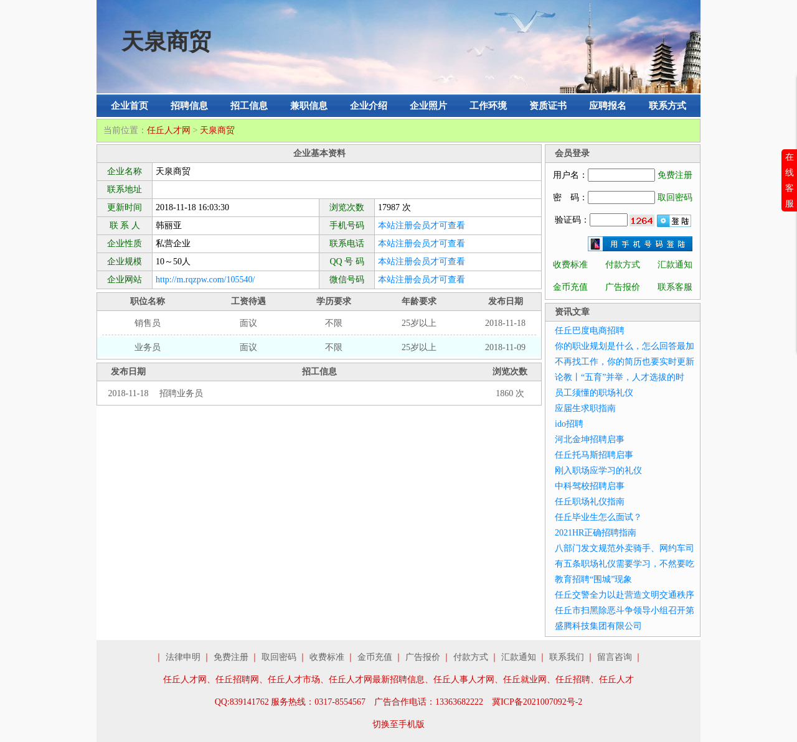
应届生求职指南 (585, 408)
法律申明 (183, 657)
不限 (333, 323)
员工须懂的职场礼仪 (594, 392)
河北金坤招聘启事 (590, 439)
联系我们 (566, 657)
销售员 (147, 323)
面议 (248, 323)
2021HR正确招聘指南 (595, 532)
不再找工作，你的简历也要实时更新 (624, 361)
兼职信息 (309, 106)
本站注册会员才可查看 (421, 225)
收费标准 (570, 264)
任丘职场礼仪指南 (590, 501)
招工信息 (249, 106)
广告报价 (622, 287)
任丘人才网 (169, 130)
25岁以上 (419, 323)
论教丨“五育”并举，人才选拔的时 (619, 377)
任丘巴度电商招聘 (590, 330)
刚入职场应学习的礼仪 (598, 470)
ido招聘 (569, 424)
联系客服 (675, 287)
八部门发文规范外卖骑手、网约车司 (624, 548)
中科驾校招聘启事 (590, 486)
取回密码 (675, 197)
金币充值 (570, 287)
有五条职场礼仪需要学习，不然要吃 (624, 563)
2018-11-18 (505, 323)
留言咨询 (614, 657)
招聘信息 (189, 106)
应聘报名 (607, 106)
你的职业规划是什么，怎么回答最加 (624, 346)
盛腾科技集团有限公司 (598, 626)
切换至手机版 (398, 724)
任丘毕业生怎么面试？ (598, 517)
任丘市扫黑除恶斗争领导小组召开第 (624, 610)
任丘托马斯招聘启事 (594, 455)
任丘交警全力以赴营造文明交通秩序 (624, 595)
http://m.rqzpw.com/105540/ (205, 279)
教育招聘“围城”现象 (593, 579)
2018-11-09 (505, 347)
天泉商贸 (217, 130)
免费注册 (675, 175)
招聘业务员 (181, 393)
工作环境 (488, 106)
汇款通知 (675, 264)
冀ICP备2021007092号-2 (537, 702)
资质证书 (548, 106)
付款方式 (622, 264)
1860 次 (510, 393)
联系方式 (667, 106)
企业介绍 (368, 106)
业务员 (147, 347)
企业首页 (129, 106)
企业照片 (428, 106)
